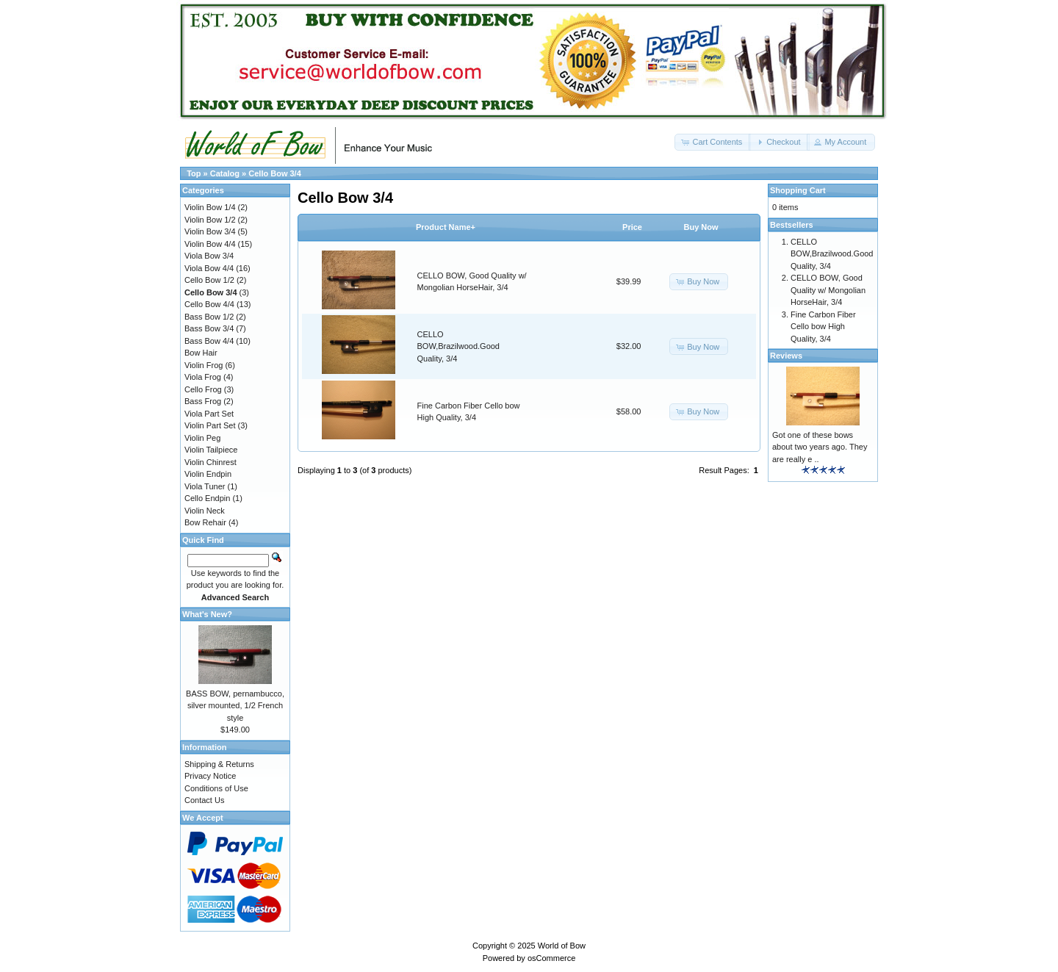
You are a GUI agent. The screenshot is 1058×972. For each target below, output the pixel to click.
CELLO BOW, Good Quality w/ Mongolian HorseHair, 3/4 (828, 289)
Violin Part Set (210, 425)
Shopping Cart (798, 190)
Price (632, 227)
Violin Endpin (207, 473)
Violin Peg (202, 437)
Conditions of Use (216, 788)
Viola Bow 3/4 (209, 255)
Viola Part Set (209, 413)
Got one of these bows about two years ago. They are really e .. (819, 447)
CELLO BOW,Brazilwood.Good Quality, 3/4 (458, 346)
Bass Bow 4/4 (209, 340)
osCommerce (551, 958)
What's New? (207, 614)
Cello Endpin (207, 498)
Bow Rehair (205, 522)
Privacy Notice (210, 775)
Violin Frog (203, 365)
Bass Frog (202, 401)
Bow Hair (200, 352)
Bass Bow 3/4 (209, 328)
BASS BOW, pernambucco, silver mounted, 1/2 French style (235, 705)
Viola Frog (202, 376)
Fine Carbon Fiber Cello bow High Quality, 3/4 (823, 326)
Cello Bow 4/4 (209, 304)
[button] (712, 142)
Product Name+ (445, 227)
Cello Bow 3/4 (274, 173)
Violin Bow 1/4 (210, 207)
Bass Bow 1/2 (209, 316)
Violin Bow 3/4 (210, 231)
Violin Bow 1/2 (210, 219)
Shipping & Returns (219, 764)
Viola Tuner (204, 486)
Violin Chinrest (210, 462)
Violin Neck (204, 510)
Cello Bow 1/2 (209, 280)
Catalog (225, 173)
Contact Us (204, 800)
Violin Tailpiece (210, 449)
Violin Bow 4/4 (210, 244)
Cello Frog (203, 389)
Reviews (786, 355)
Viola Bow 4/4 (209, 268)
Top (194, 173)
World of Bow (562, 945)
